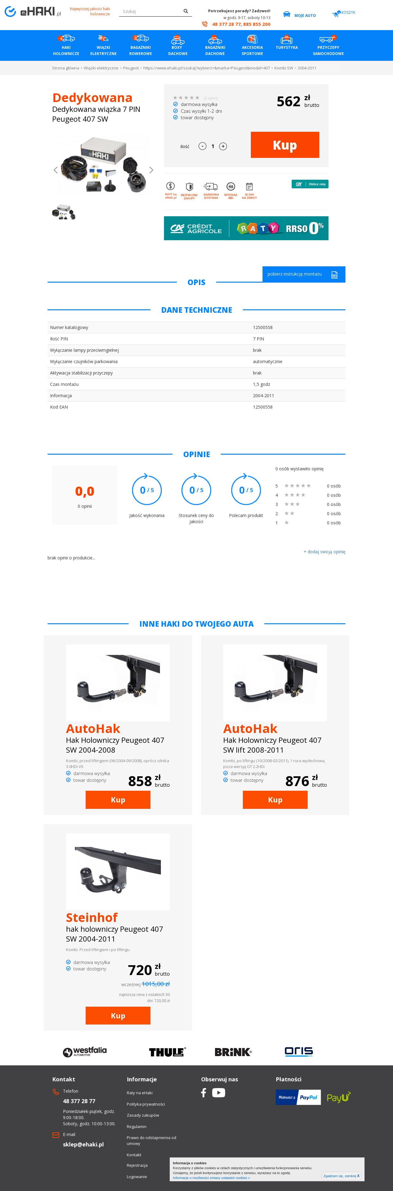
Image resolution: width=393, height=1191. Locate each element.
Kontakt (134, 1155)
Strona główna (65, 68)
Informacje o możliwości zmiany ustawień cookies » (211, 1178)
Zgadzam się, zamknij (342, 1176)
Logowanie (137, 1176)
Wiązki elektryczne (101, 68)
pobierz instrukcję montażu (303, 275)
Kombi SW (283, 68)
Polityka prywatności (146, 1104)
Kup (285, 144)
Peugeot (131, 68)
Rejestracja (137, 1165)
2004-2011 (307, 68)
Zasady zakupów (143, 1115)
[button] (56, 170)
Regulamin (136, 1126)
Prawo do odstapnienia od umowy (151, 1140)
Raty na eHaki (140, 1092)
